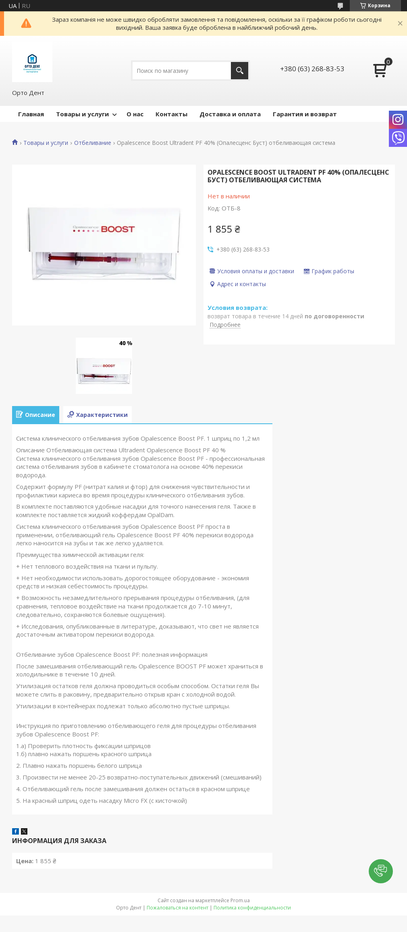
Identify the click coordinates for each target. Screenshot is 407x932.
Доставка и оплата (230, 114)
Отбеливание (92, 142)
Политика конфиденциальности (252, 907)
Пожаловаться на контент (177, 907)
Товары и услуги (82, 114)
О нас (135, 114)
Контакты (171, 114)
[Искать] (239, 70)
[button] (381, 871)
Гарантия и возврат (305, 114)
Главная (31, 114)
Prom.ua (240, 900)
